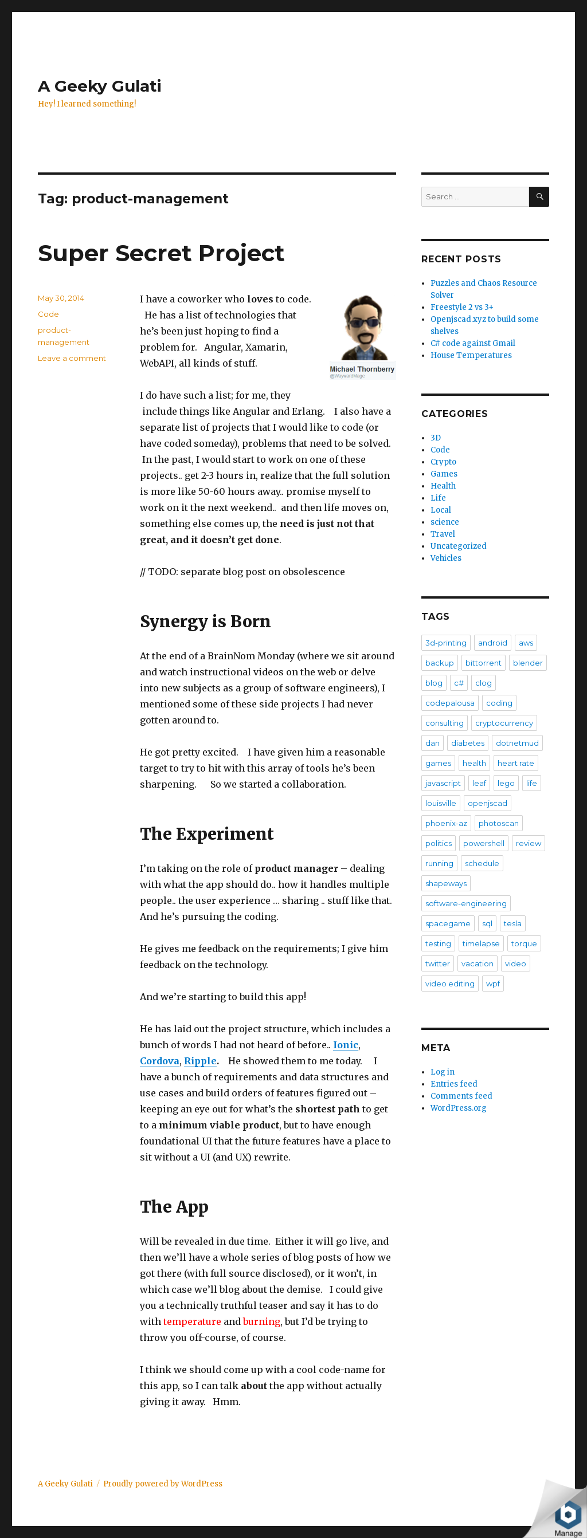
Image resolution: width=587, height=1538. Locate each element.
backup (439, 662)
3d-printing (446, 642)
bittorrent (483, 662)
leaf (479, 783)
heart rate (516, 763)
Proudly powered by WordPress (162, 1484)
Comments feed (461, 1096)
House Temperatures (471, 355)
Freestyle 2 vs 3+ (462, 307)
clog (483, 682)
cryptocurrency (504, 722)
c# (459, 682)
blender (528, 662)
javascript (443, 783)
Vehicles (446, 558)
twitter (437, 963)
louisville (440, 803)
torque (524, 943)
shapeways (446, 883)
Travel (443, 534)
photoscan (499, 823)
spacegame (448, 923)
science (445, 522)
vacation (477, 963)
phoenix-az (446, 823)
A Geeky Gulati (100, 86)
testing (438, 943)
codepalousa (450, 702)
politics (438, 843)
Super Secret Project (161, 253)
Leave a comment (72, 358)
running (439, 863)
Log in (443, 1072)
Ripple (200, 1061)
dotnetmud (517, 743)
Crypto (443, 462)
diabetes (467, 743)
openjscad (487, 803)
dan (432, 743)
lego (506, 783)
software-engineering (466, 903)
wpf (493, 983)
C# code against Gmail (473, 343)
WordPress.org (459, 1108)
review (528, 843)
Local (441, 510)
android (492, 642)
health (474, 763)
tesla (513, 923)
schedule (482, 863)
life (531, 783)
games (438, 763)
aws (526, 642)
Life (438, 498)
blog (434, 682)
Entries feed (454, 1084)
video (515, 963)
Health (443, 486)
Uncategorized (459, 546)
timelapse (481, 943)
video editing (450, 983)
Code (48, 313)
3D (436, 438)
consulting (444, 722)
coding (499, 702)
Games (444, 474)
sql (487, 923)
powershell (483, 843)
